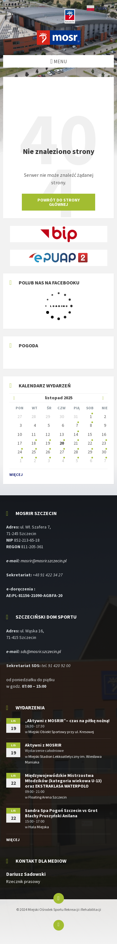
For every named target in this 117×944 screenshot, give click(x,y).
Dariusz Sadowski (26, 874)
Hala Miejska (38, 826)
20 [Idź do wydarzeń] (62, 443)
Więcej (16, 474)
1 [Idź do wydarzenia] (91, 416)
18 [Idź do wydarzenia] (34, 443)
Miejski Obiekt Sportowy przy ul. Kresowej (61, 731)
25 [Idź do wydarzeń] (34, 452)
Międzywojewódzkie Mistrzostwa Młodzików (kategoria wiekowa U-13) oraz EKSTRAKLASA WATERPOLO (63, 781)
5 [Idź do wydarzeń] (77, 460)
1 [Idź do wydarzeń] (21, 460)
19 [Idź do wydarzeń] (48, 443)
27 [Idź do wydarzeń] (62, 452)
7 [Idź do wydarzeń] (105, 460)
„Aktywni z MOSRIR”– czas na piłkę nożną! (67, 720)
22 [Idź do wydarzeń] (90, 443)
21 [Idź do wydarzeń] (76, 443)
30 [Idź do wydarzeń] (104, 452)
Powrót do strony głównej (58, 202)
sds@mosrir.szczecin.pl (41, 651)
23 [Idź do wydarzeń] (104, 443)
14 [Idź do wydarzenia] (76, 434)
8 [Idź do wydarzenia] (91, 425)
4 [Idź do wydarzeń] (63, 460)
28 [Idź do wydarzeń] (76, 452)
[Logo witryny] (58, 43)
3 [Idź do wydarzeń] (49, 460)
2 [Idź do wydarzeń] (35, 460)
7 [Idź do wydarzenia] (77, 425)
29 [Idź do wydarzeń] (90, 452)
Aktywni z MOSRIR (43, 745)
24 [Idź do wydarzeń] (19, 452)
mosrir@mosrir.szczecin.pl (43, 561)
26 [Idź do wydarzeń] (48, 452)
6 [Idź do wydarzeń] (91, 460)
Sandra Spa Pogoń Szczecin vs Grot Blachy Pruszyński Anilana (61, 813)
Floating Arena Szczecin (47, 797)
